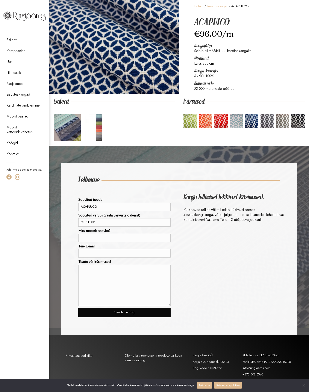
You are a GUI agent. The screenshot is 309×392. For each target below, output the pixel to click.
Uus (9, 62)
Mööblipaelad (17, 116)
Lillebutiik (13, 73)
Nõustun (204, 385)
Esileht (11, 40)
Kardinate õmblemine (23, 105)
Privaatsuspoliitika (78, 356)
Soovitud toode (124, 204)
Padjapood (14, 84)
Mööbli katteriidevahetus (19, 130)
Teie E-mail (124, 251)
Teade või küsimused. (124, 283)
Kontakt (12, 154)
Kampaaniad (16, 51)
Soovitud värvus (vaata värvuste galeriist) (124, 220)
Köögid (12, 143)
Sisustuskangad (18, 94)
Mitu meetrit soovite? (124, 235)
